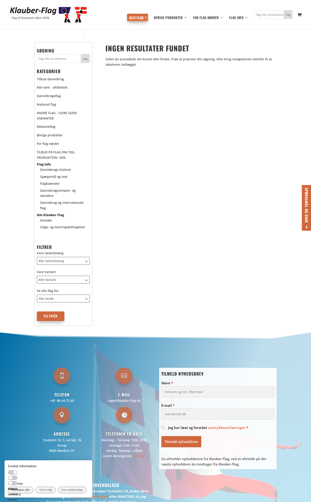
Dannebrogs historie (55, 169)
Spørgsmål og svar (306, 205)
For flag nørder (206, 18)
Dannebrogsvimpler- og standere (58, 193)
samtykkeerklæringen (227, 427)
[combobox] (63, 261)
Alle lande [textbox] (46, 298)
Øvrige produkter (168, 18)
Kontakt (46, 220)
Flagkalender (50, 183)
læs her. (140, 456)
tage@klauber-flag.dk (124, 400)
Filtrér (51, 316)
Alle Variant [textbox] (47, 280)
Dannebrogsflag (49, 96)
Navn (167, 383)
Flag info (236, 18)
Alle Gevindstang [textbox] (51, 261)
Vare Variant (46, 272)
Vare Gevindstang (50, 253)
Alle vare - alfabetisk (52, 87)
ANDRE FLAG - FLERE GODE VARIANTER (57, 115)
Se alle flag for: (48, 291)
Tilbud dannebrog (50, 79)
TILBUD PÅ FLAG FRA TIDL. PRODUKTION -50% (56, 155)
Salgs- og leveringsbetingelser (62, 227)
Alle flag (136, 17)
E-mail (168, 405)
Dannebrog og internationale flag (62, 205)
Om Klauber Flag (50, 215)
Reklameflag (46, 126)
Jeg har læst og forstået (208, 427)
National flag (46, 104)
